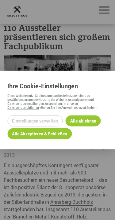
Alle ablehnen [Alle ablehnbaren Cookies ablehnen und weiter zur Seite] (83, 121)
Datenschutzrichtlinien (23, 107)
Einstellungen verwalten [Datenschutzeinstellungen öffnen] (35, 121)
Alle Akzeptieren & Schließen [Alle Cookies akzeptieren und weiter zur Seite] (39, 134)
